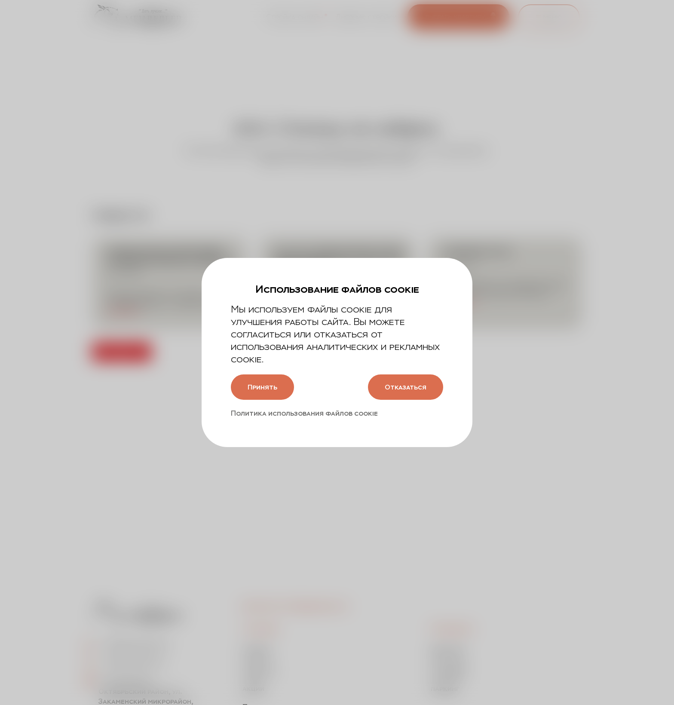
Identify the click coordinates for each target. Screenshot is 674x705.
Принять (264, 387)
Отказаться (403, 387)
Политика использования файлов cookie (304, 414)
